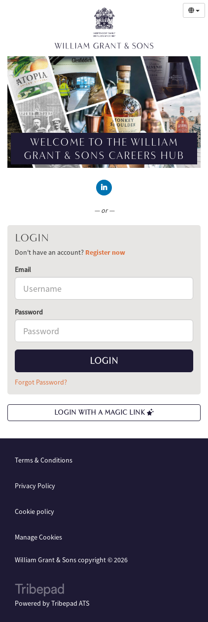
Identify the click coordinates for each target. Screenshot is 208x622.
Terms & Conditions (43, 460)
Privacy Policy (35, 485)
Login (104, 360)
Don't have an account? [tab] (70, 252)
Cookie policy (34, 511)
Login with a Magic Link (104, 412)
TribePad (39, 590)
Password (29, 312)
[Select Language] (194, 10)
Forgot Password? (41, 382)
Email (23, 269)
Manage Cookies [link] (38, 537)
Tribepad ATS (70, 603)
